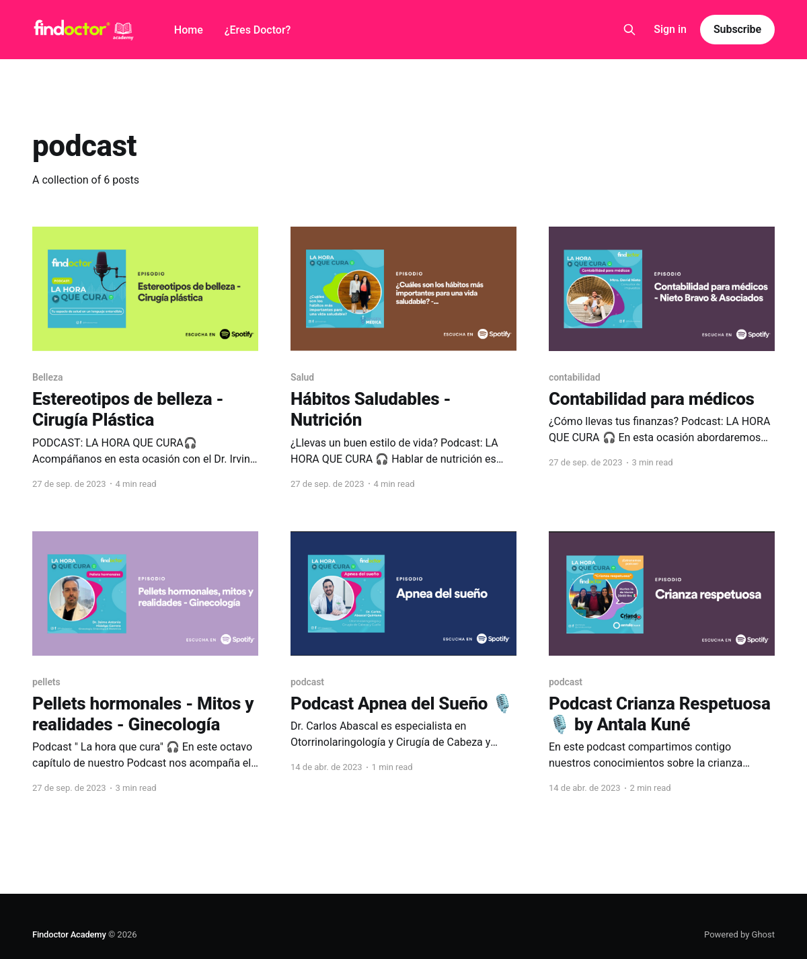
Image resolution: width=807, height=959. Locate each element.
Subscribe (737, 29)
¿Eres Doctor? (258, 30)
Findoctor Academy (69, 934)
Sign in (670, 29)
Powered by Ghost (739, 934)
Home (188, 30)
